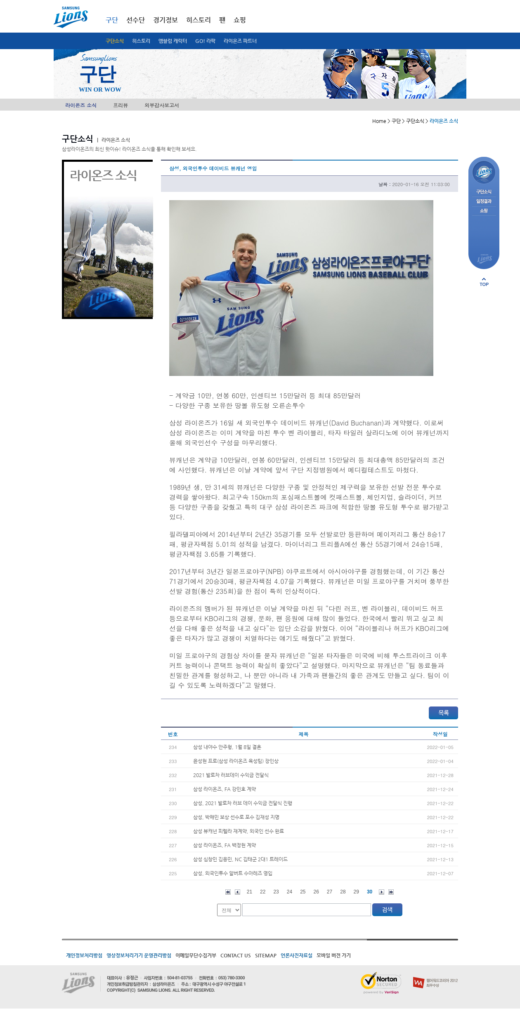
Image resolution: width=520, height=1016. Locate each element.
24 (289, 892)
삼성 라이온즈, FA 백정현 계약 (224, 845)
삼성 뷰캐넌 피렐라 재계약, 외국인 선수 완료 (238, 831)
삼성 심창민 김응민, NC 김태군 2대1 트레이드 (240, 859)
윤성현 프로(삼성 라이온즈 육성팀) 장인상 (236, 761)
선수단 (135, 20)
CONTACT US (235, 955)
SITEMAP (266, 955)
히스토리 (141, 41)
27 (329, 892)
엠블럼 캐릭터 (172, 41)
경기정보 (165, 20)
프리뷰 (120, 105)
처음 (228, 892)
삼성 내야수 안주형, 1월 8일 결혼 (227, 747)
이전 (237, 892)
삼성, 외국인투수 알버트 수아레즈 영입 (232, 873)
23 (276, 892)
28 (342, 892)
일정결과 (483, 201)
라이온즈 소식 (81, 105)
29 (356, 892)
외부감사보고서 (161, 105)
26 (316, 892)
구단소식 (115, 41)
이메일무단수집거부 (195, 955)
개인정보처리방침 (84, 955)
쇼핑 (240, 20)
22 (262, 892)
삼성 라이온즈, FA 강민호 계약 (224, 789)
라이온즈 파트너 (240, 41)
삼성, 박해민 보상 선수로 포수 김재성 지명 (236, 817)
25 (302, 892)
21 (249, 892)
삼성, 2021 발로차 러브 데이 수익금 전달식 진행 (242, 803)
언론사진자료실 (296, 955)
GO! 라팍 (205, 41)
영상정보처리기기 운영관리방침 (138, 955)
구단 (112, 20)
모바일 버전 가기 (334, 955)
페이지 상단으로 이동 (484, 282)
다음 (381, 892)
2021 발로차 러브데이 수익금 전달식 (231, 775)
